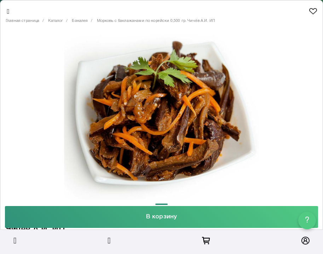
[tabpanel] (161, 116)
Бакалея (80, 21)
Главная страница (22, 21)
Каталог (55, 21)
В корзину (161, 216)
